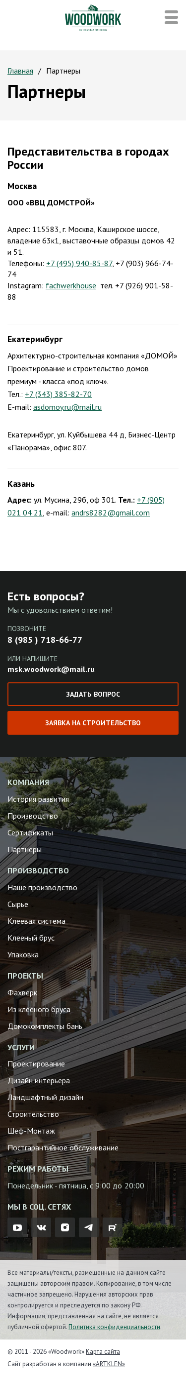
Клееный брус (31, 938)
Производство (32, 816)
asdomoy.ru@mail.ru (67, 407)
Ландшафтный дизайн (45, 1097)
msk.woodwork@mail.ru (51, 669)
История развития (38, 799)
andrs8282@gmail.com (110, 512)
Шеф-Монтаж (31, 1131)
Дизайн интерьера (38, 1080)
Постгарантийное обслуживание (63, 1147)
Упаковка (23, 954)
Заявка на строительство (92, 722)
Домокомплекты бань (44, 1026)
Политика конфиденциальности (114, 1327)
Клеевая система (36, 921)
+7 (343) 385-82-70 (58, 394)
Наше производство (42, 887)
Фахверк (22, 992)
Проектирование (36, 1063)
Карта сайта (103, 1351)
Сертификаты (30, 832)
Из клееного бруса (38, 1009)
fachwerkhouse (71, 285)
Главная (20, 71)
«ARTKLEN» (109, 1364)
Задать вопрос (93, 694)
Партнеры (24, 849)
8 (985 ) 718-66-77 (44, 639)
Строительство (33, 1114)
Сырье (17, 904)
